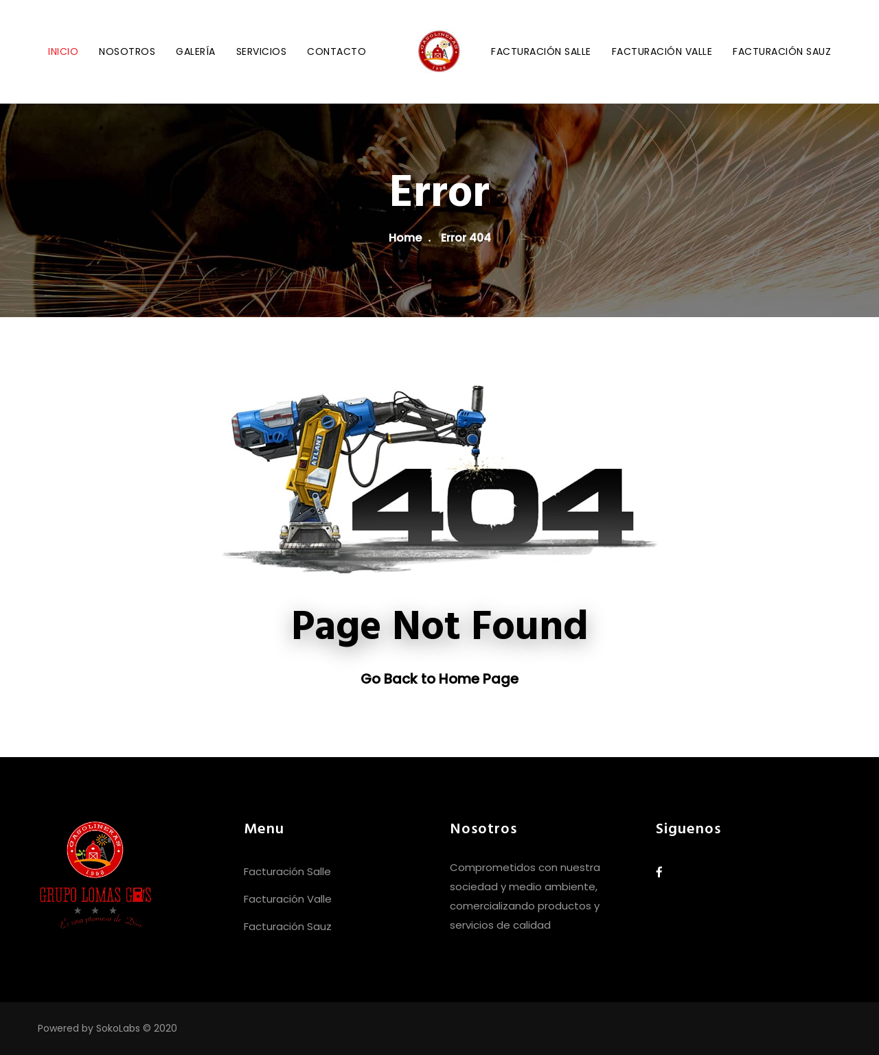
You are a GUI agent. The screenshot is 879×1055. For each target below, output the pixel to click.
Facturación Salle (541, 51)
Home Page (478, 678)
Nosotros (127, 51)
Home (405, 238)
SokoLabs (118, 1028)
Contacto (336, 51)
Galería (196, 51)
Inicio (63, 51)
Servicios (261, 51)
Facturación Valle (662, 51)
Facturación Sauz (782, 51)
